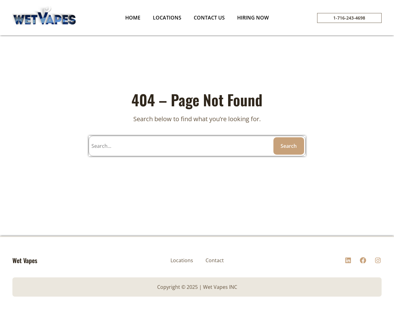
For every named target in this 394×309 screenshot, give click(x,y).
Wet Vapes (24, 260)
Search (289, 146)
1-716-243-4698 (349, 18)
